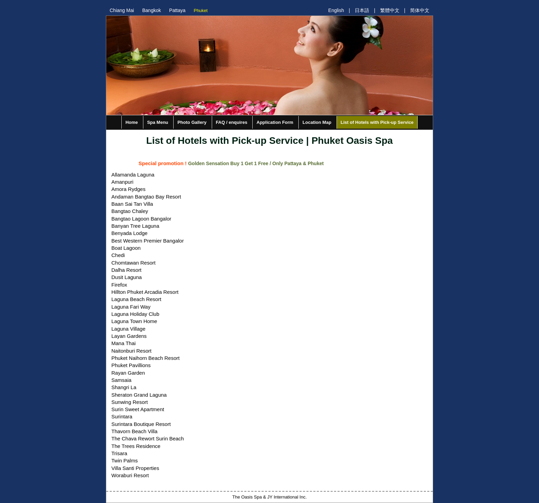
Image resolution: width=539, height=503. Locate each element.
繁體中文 (389, 10)
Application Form (274, 122)
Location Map (316, 122)
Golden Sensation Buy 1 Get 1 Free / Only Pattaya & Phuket (255, 163)
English (336, 10)
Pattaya (177, 10)
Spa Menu (157, 122)
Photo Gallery (192, 122)
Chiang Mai (122, 10)
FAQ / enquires (232, 122)
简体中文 (419, 10)
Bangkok (151, 10)
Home (131, 122)
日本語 (362, 10)
